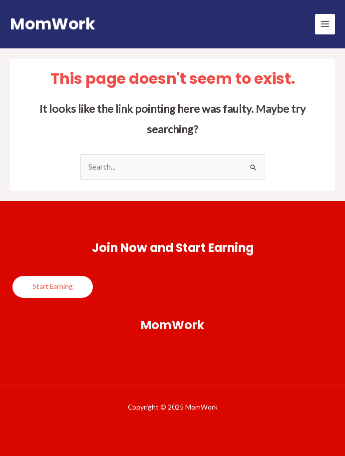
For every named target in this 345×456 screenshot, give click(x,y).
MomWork (52, 23)
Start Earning (52, 286)
